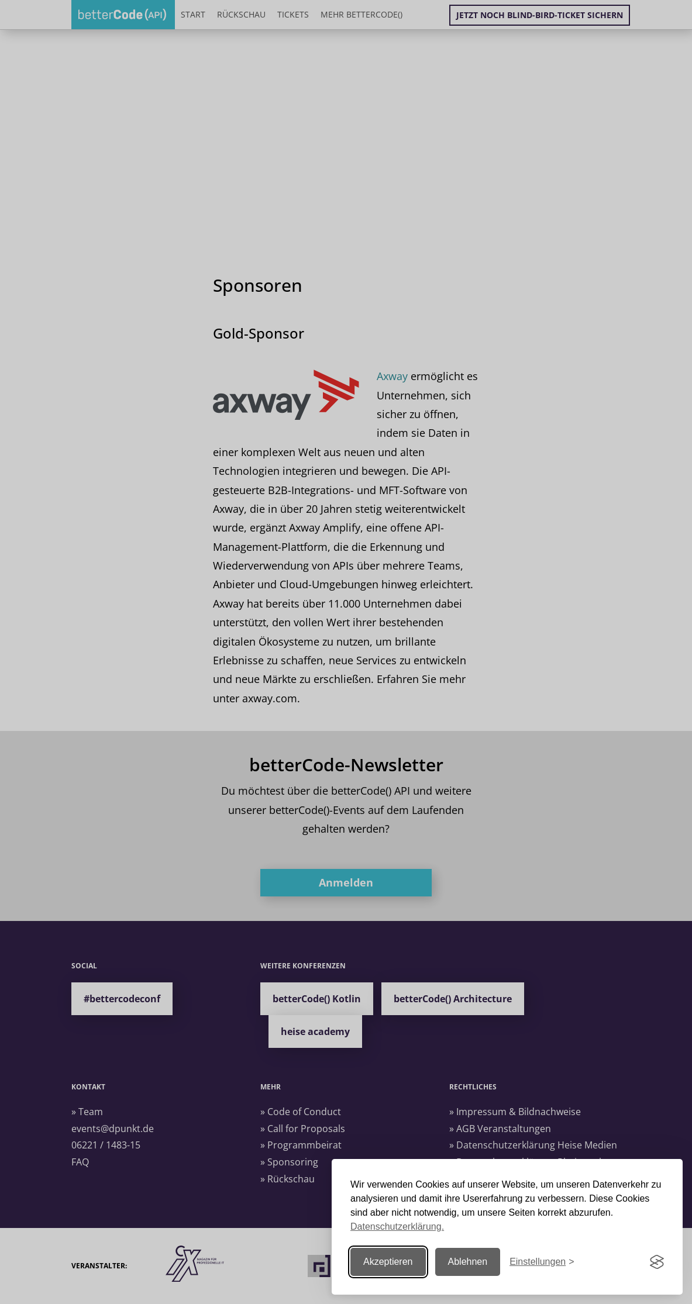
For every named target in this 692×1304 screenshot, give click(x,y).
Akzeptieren (388, 1262)
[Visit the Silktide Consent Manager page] (657, 1262)
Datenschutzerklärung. (397, 1226)
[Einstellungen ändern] (541, 1262)
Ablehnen (468, 1262)
